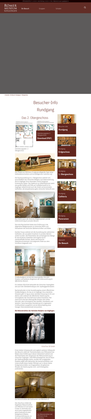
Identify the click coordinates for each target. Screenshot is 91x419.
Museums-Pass (38, 400)
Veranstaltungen (38, 389)
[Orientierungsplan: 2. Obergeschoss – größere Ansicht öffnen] (24, 53)
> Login (6, 401)
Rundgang (18, 14)
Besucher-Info (37, 392)
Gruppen (42, 8)
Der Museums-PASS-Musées (69, 399)
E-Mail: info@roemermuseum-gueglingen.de (59, 1)
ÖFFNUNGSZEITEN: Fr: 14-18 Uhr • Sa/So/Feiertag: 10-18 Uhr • (36, 1)
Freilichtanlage (38, 395)
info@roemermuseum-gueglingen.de (16, 392)
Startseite (7, 14)
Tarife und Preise (65, 402)
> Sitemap (7, 409)
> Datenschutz (9, 406)
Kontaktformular (10, 395)
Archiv (35, 403)
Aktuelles (36, 386)
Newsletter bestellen (40, 406)
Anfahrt (35, 398)
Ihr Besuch (25, 8)
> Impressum (8, 404)
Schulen (58, 8)
